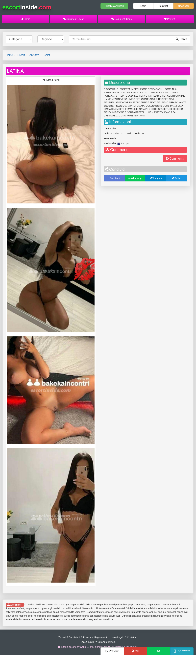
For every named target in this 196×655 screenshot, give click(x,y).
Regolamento (101, 637)
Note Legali (117, 637)
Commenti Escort (73, 19)
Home (26, 19)
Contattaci (132, 637)
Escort (21, 55)
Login (143, 6)
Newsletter (183, 6)
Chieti (47, 55)
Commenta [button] (175, 158)
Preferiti (169, 19)
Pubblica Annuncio (114, 6)
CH (135, 651)
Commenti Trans (121, 19)
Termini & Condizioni (69, 637)
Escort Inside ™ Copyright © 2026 (98, 642)
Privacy (87, 637)
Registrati (163, 6)
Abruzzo (34, 55)
